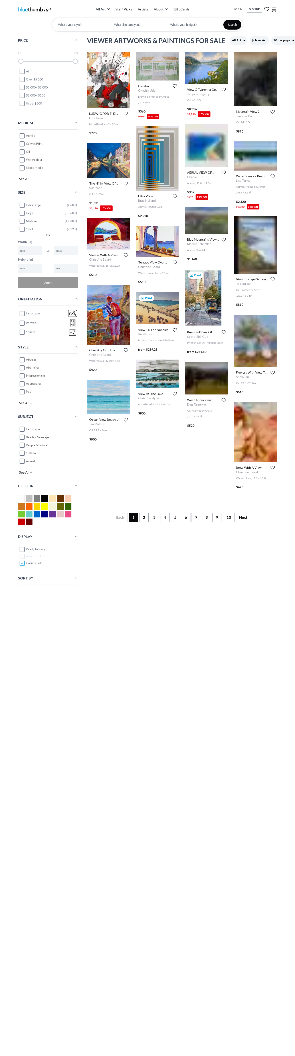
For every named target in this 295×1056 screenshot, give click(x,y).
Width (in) (25, 242)
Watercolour (34, 159)
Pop (28, 391)
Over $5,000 (31, 79)
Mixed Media (34, 167)
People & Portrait (37, 445)
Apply (48, 282)
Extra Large (30, 205)
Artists (143, 9)
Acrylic (30, 135)
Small (26, 229)
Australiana (33, 383)
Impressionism (35, 375)
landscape (29, 313)
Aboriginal (32, 367)
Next (243, 517)
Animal (30, 461)
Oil (28, 151)
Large (26, 213)
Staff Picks (123, 9)
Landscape (33, 429)
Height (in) (25, 259)
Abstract (31, 359)
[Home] (34, 9)
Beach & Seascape (37, 437)
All (24, 71)
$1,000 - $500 (32, 95)
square (27, 332)
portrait (27, 323)
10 (228, 517)
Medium (28, 221)
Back (120, 517)
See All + (25, 179)
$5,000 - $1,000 (33, 87)
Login (238, 9)
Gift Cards (182, 9)
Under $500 (30, 103)
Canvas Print (34, 143)
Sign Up (254, 9)
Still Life (31, 453)
